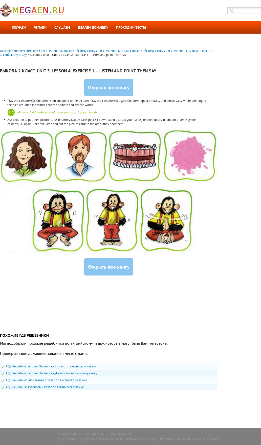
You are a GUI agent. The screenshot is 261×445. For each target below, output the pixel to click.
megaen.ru (68, 434)
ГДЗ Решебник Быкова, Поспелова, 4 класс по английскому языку (51, 373)
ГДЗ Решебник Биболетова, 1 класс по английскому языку (46, 380)
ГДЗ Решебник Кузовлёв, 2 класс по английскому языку (45, 387)
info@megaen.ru (119, 434)
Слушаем (62, 27)
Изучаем (19, 27)
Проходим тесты (131, 27)
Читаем (40, 27)
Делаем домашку (93, 27)
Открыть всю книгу (109, 87)
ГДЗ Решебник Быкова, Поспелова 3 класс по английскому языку (51, 366)
